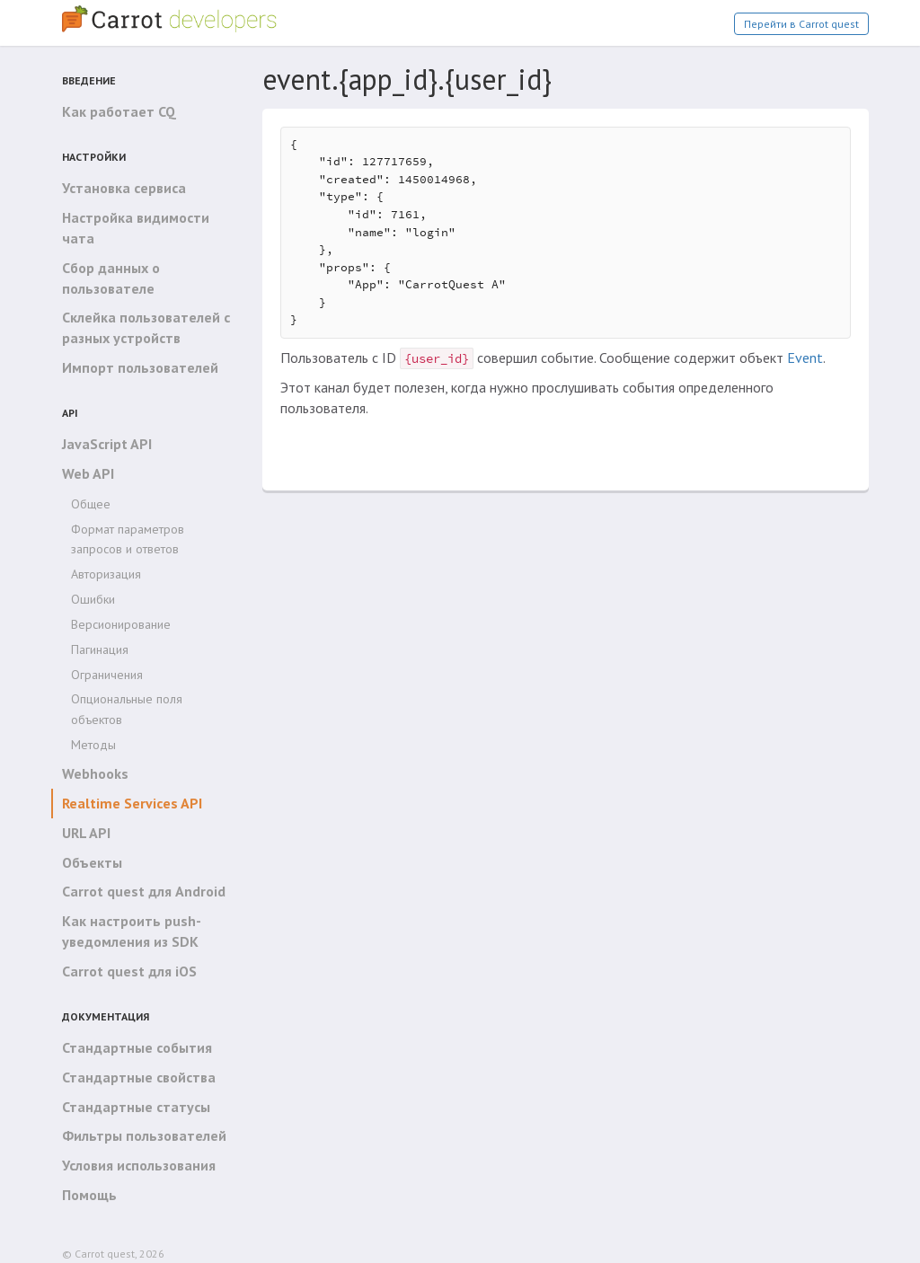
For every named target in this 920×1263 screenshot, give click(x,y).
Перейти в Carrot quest (801, 24)
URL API (86, 833)
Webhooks (95, 773)
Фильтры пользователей (144, 1135)
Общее (91, 504)
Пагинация (99, 649)
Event (805, 358)
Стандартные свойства (139, 1077)
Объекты (92, 862)
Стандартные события (137, 1047)
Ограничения (107, 675)
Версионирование (121, 624)
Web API (88, 473)
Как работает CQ (119, 111)
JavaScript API (107, 444)
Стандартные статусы (136, 1107)
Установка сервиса (124, 188)
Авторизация (106, 574)
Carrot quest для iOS (129, 971)
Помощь (89, 1195)
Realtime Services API (132, 803)
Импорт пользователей (140, 367)
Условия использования (139, 1165)
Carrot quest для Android (144, 891)
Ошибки (93, 599)
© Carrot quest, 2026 (113, 1253)
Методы (93, 745)
